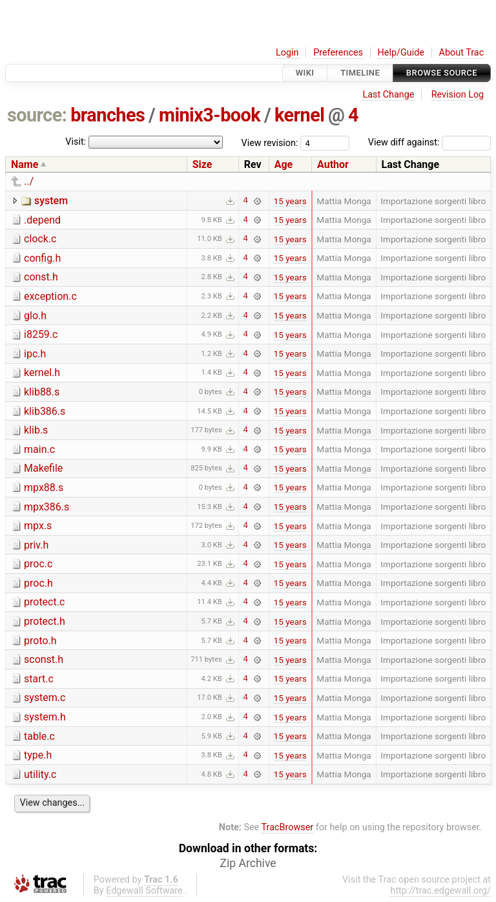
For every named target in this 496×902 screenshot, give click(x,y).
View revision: (270, 142)
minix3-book (209, 115)
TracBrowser (288, 827)
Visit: (75, 141)
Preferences (338, 52)
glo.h (35, 315)
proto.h (40, 641)
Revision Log (457, 94)
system (51, 200)
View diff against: (429, 142)
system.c (44, 697)
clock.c (40, 239)
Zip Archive (248, 863)
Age (283, 164)
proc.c (38, 564)
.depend (42, 220)
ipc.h (35, 354)
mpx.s (38, 525)
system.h (45, 717)
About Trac (461, 52)
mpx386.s (46, 507)
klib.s (36, 430)
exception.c (50, 296)
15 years (290, 201)
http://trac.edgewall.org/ (440, 890)
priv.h (36, 545)
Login (287, 52)
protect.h (44, 621)
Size (202, 164)
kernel (299, 115)
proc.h (38, 583)
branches (107, 115)
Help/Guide (401, 52)
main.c (39, 449)
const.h (41, 277)
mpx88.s (43, 487)
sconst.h (43, 659)
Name (24, 164)
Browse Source (441, 73)
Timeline (360, 73)
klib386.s (44, 411)
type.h (38, 755)
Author (333, 164)
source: (37, 115)
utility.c (40, 774)
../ (29, 181)
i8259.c (40, 334)
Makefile (43, 468)
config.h (42, 258)
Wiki (305, 73)
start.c (39, 679)
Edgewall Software (144, 890)
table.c (39, 736)
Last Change (388, 94)
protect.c (44, 602)
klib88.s (41, 392)
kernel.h (42, 372)
